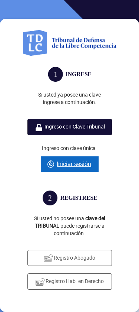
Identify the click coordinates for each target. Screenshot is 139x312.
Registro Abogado (69, 258)
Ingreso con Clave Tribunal (69, 127)
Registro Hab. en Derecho (70, 281)
